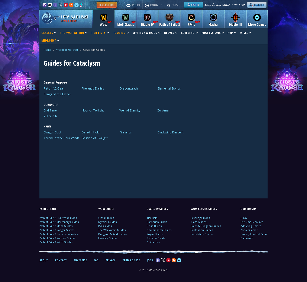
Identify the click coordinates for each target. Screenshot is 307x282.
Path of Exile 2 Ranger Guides (56, 230)
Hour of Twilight (93, 110)
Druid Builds (154, 226)
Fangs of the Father (57, 94)
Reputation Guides (202, 234)
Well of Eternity (129, 110)
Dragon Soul (52, 132)
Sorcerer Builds (156, 238)
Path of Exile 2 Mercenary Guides (59, 222)
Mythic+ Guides (107, 222)
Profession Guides (202, 230)
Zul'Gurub (50, 116)
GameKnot (246, 238)
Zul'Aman (163, 110)
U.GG (243, 218)
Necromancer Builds (159, 230)
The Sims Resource (251, 222)
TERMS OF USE (131, 260)
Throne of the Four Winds (61, 138)
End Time (50, 110)
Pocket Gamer (249, 230)
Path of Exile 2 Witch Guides (55, 242)
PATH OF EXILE (47, 209)
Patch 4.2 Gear (54, 88)
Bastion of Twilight (95, 138)
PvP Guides (105, 226)
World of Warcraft (67, 50)
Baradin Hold (91, 132)
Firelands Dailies (93, 88)
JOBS (150, 260)
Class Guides (106, 218)
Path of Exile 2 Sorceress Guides (58, 234)
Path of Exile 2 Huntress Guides (58, 218)
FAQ (96, 260)
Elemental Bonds (169, 88)
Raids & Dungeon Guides (206, 226)
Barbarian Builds (157, 222)
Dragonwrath (128, 88)
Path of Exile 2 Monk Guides (55, 226)
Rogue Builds (154, 234)
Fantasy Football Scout (254, 234)
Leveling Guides (107, 238)
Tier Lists (152, 218)
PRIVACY (110, 260)
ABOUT (43, 260)
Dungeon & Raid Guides (112, 234)
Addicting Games (250, 226)
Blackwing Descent (170, 132)
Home (47, 50)
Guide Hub (153, 242)
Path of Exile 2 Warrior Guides (57, 238)
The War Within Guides (112, 230)
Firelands (125, 132)
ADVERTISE (80, 260)
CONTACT (61, 260)
